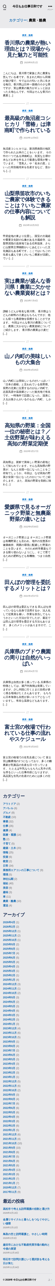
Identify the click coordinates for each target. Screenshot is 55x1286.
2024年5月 (9, 1006)
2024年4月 (9, 1010)
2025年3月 (9, 970)
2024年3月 (9, 1015)
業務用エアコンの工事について (21, 870)
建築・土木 (9, 848)
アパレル (8, 808)
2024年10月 (10, 993)
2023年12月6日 (31, 137)
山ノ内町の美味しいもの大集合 (27, 359)
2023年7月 (9, 1050)
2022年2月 (9, 1125)
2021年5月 (9, 1165)
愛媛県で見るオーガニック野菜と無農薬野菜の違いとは (27, 513)
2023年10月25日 (31, 225)
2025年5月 (9, 962)
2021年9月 (9, 1147)
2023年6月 (9, 1054)
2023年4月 (9, 1063)
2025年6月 (9, 957)
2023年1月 (9, 1077)
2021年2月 (9, 1178)
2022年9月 (9, 1094)
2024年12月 (10, 984)
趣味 (5, 892)
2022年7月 (9, 1103)
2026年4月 (9, 922)
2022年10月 (10, 1090)
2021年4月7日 (31, 671)
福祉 (5, 883)
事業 (5, 821)
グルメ (7, 812)
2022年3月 (9, 1121)
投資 (5, 856)
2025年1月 (9, 979)
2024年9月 (9, 997)
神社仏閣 (8, 879)
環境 (5, 874)
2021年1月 (9, 1183)
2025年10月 (10, 940)
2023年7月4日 (31, 300)
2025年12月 (10, 931)
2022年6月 (9, 1108)
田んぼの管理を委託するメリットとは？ (27, 585)
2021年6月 (9, 1161)
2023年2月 (9, 1072)
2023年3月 (9, 1068)
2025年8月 (9, 948)
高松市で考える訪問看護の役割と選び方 (26, 1208)
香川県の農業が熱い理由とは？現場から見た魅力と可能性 (27, 49)
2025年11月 (10, 935)
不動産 (7, 817)
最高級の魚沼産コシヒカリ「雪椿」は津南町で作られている (27, 124)
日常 (5, 865)
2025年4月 (9, 966)
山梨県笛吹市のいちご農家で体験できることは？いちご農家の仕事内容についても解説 (27, 205)
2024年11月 (10, 988)
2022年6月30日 (31, 526)
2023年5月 (9, 1059)
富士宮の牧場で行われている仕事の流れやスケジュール (27, 733)
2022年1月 (9, 1130)
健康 (5, 830)
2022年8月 (9, 1099)
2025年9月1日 (31, 62)
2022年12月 (10, 1081)
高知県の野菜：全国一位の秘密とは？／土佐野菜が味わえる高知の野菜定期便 (27, 434)
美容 (5, 887)
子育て (7, 843)
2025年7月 (9, 953)
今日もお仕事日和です (27, 6)
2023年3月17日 (31, 451)
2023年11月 (10, 1032)
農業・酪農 (27, 35)
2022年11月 (10, 1085)
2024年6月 (9, 1001)
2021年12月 (10, 1134)
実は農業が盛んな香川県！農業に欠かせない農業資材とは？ (27, 287)
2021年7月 (9, 1156)
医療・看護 (9, 834)
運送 (5, 905)
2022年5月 (9, 1112)
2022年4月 (9, 1116)
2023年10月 (10, 1037)
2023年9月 (9, 1041)
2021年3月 (9, 1174)
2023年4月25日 (31, 370)
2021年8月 (9, 1152)
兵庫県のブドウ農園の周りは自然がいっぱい (27, 658)
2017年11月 (10, 1192)
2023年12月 (10, 1028)
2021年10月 (10, 1143)
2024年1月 (9, 1024)
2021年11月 (10, 1138)
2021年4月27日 (31, 596)
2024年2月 (9, 1019)
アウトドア (9, 803)
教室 (5, 861)
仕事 (5, 825)
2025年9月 (9, 944)
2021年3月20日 (31, 746)
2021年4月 (9, 1169)
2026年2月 (9, 926)
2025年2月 (9, 975)
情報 (5, 852)
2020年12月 (10, 1187)
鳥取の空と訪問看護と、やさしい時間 (25, 1234)
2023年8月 (9, 1046)
